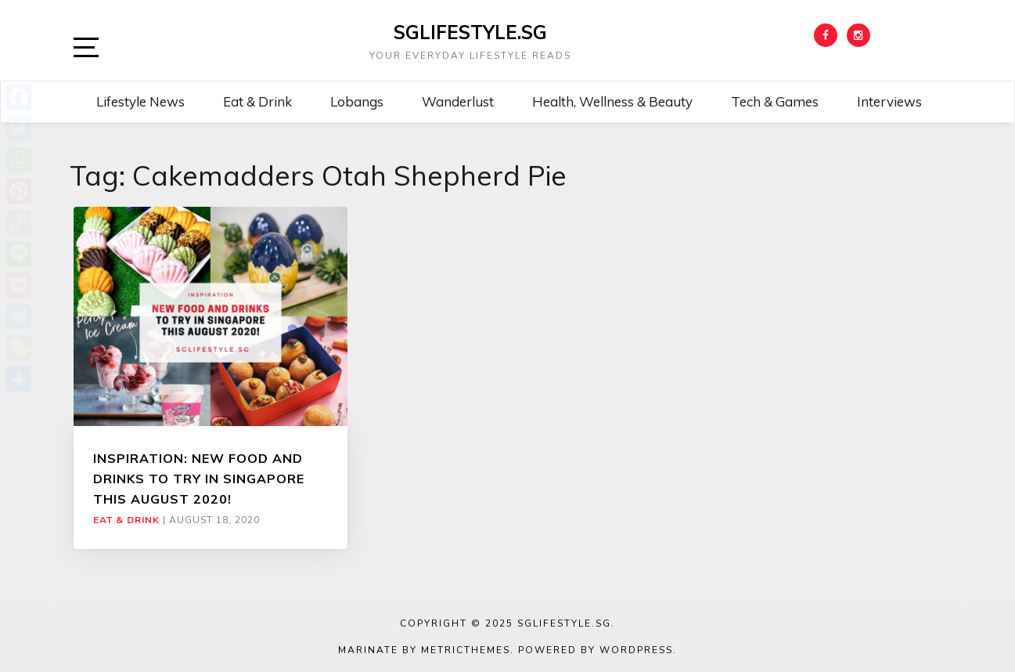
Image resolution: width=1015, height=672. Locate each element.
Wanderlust (458, 101)
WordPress (636, 650)
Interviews (889, 101)
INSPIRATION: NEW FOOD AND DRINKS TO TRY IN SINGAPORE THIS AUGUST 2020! (198, 479)
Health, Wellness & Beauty (612, 101)
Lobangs (356, 101)
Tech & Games (775, 101)
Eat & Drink (257, 101)
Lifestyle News (140, 101)
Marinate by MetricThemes (424, 650)
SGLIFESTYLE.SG (470, 32)
